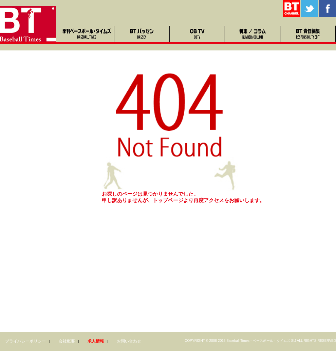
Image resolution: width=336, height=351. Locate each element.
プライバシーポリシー (25, 341)
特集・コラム (253, 33)
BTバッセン (142, 33)
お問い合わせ (129, 341)
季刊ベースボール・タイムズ (87, 33)
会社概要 (67, 341)
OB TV (197, 33)
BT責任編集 (308, 33)
